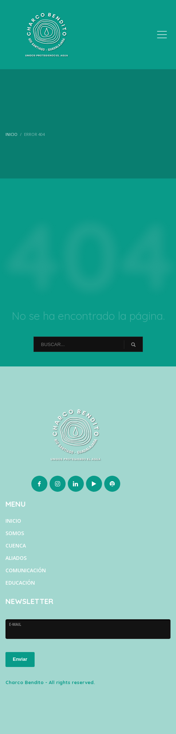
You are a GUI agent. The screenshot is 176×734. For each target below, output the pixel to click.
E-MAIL (15, 624)
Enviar (20, 659)
